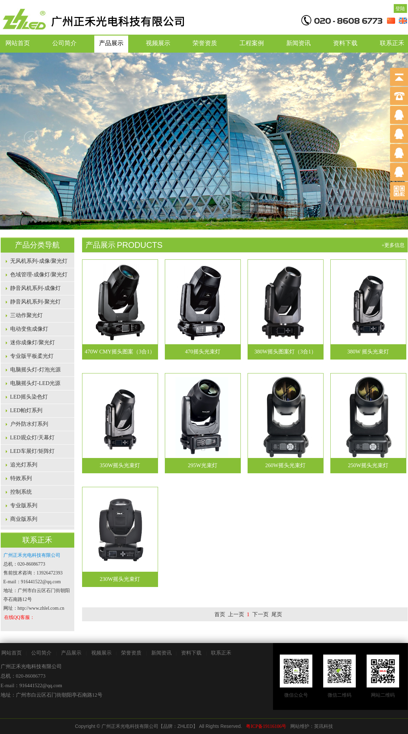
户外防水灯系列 (29, 424)
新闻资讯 (298, 43)
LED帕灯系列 (26, 410)
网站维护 (299, 726)
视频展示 (158, 43)
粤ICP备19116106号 (266, 726)
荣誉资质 (205, 43)
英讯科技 (323, 726)
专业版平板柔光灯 (32, 356)
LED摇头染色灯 (29, 397)
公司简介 (64, 43)
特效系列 (21, 478)
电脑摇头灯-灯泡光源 (35, 369)
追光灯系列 (23, 464)
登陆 (400, 8)
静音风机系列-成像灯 (35, 288)
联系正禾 (221, 653)
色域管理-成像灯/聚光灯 (39, 274)
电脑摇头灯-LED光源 (35, 383)
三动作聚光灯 (26, 315)
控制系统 (21, 492)
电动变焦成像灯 (29, 329)
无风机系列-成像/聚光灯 (39, 261)
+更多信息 (393, 245)
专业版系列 (23, 505)
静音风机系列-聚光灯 (35, 302)
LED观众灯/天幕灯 (32, 437)
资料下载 (345, 43)
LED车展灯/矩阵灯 (32, 451)
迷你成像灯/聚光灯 (32, 342)
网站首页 (17, 43)
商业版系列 (23, 519)
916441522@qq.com (40, 685)
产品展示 (111, 43)
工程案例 (251, 43)
